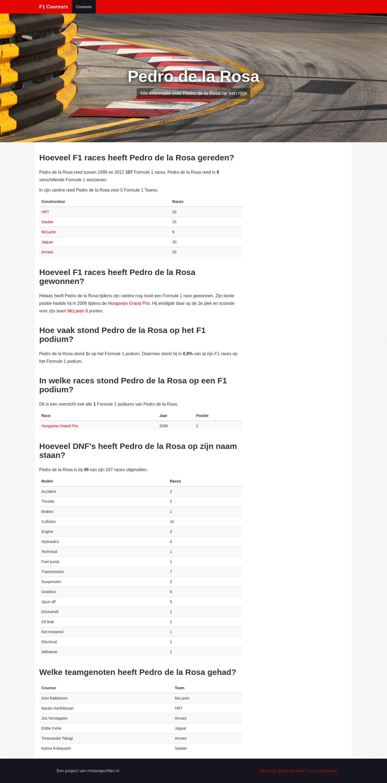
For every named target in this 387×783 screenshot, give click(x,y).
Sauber (47, 222)
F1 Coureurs (53, 6)
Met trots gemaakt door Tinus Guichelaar (298, 770)
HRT (45, 212)
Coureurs (84, 7)
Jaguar (47, 242)
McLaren (48, 232)
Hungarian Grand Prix (129, 303)
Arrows (47, 252)
